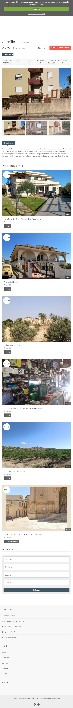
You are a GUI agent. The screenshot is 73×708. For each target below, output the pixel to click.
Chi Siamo (5, 658)
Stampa (41, 48)
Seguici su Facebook (10, 632)
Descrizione (8, 143)
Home (4, 652)
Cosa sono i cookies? (36, 14)
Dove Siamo (6, 663)
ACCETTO (36, 9)
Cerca (36, 590)
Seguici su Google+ (10, 637)
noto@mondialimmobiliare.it (14, 621)
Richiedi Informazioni (60, 48)
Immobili (5, 668)
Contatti (4, 674)
